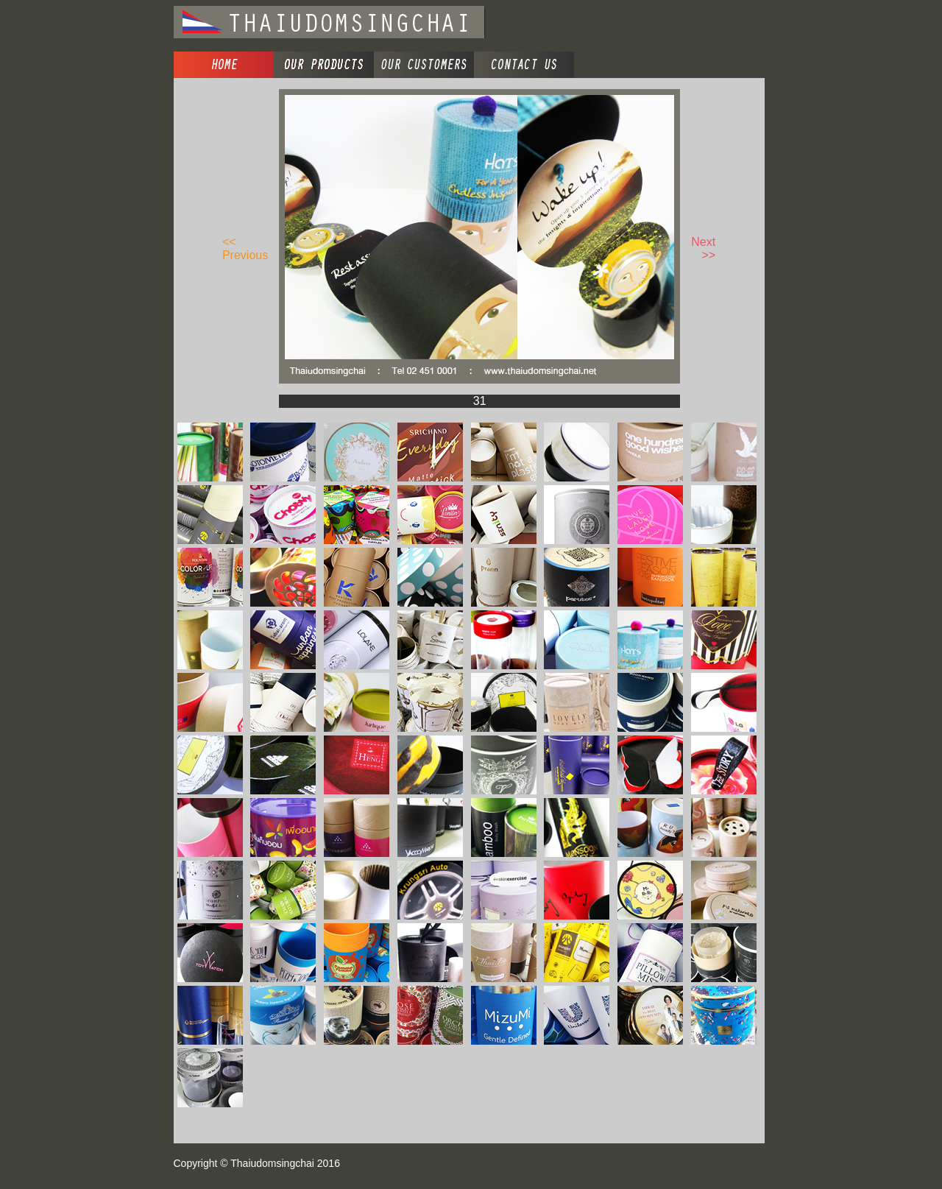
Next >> (703, 248)
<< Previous (245, 248)
